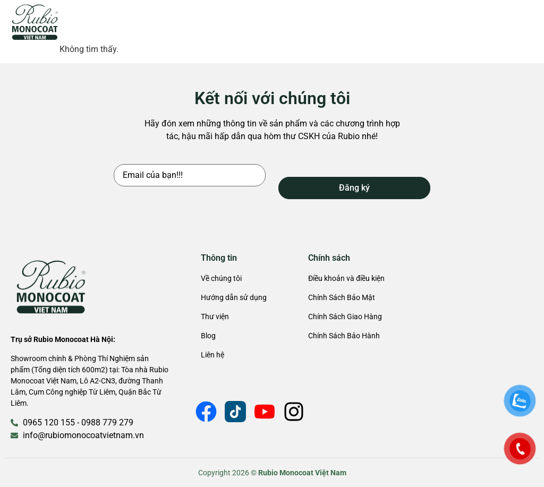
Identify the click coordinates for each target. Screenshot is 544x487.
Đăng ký (354, 188)
